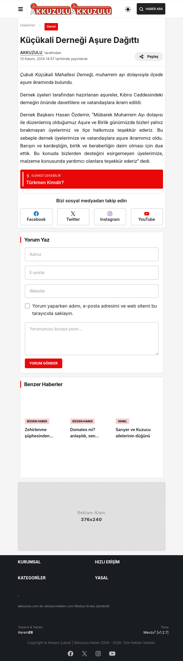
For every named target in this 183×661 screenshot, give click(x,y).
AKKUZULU (31, 52)
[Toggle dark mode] (127, 9)
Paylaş (148, 56)
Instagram (110, 216)
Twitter (73, 216)
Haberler (27, 25)
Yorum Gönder (43, 363)
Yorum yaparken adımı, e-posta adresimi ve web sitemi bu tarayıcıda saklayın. (94, 309)
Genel (51, 26)
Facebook (36, 216)
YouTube (146, 216)
